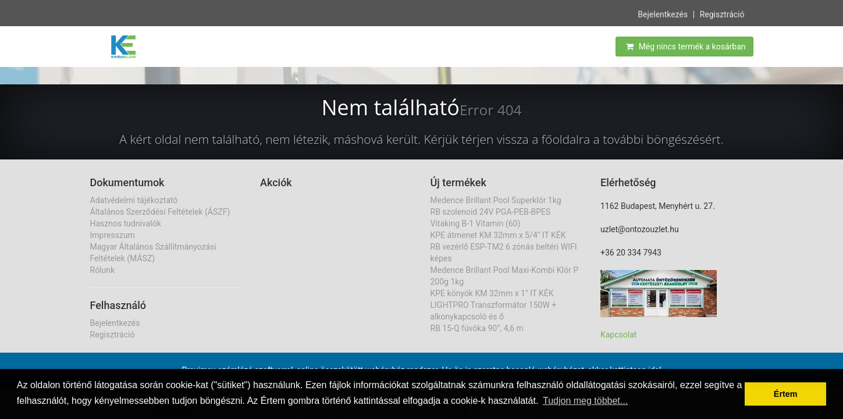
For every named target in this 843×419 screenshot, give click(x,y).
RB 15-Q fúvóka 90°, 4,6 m (477, 328)
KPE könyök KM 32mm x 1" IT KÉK (492, 293)
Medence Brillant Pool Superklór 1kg (496, 200)
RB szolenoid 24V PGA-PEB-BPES (491, 211)
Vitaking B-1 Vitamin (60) (476, 223)
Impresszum (112, 235)
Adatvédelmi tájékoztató (134, 200)
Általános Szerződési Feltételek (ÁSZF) (160, 211)
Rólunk (102, 270)
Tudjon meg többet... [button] (585, 401)
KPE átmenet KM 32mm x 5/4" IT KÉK (498, 235)
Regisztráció (722, 14)
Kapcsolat (618, 334)
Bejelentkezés (663, 14)
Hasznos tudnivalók (125, 223)
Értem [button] (786, 394)
